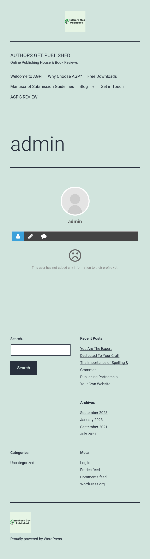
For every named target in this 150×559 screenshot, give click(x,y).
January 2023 (91, 419)
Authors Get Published (40, 55)
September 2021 (94, 427)
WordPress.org (92, 484)
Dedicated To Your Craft (100, 355)
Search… (17, 339)
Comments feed (93, 477)
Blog (84, 86)
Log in (85, 463)
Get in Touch (112, 86)
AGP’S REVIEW (23, 97)
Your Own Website (95, 384)
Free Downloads (102, 76)
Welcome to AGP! (26, 76)
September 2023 (94, 412)
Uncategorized (22, 463)
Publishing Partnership (99, 377)
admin (75, 221)
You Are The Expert (96, 348)
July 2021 (88, 434)
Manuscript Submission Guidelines (42, 86)
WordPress (53, 539)
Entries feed (90, 470)
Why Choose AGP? (65, 76)
